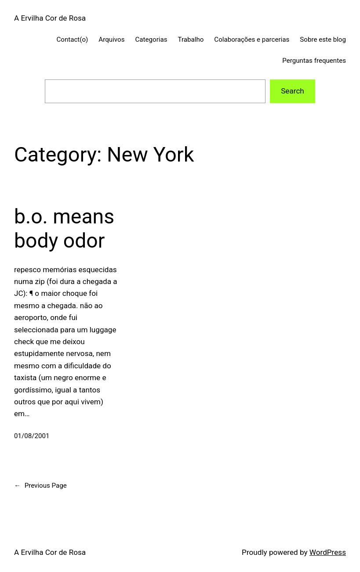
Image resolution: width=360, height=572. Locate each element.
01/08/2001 (32, 436)
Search (292, 90)
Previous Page (40, 485)
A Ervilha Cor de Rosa (50, 18)
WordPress (327, 552)
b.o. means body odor (64, 229)
